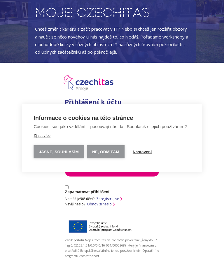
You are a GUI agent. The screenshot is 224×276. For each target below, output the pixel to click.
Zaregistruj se (109, 198)
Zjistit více (42, 135)
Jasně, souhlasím (59, 151)
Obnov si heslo (101, 204)
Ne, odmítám (105, 151)
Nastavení (142, 151)
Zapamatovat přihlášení (87, 189)
